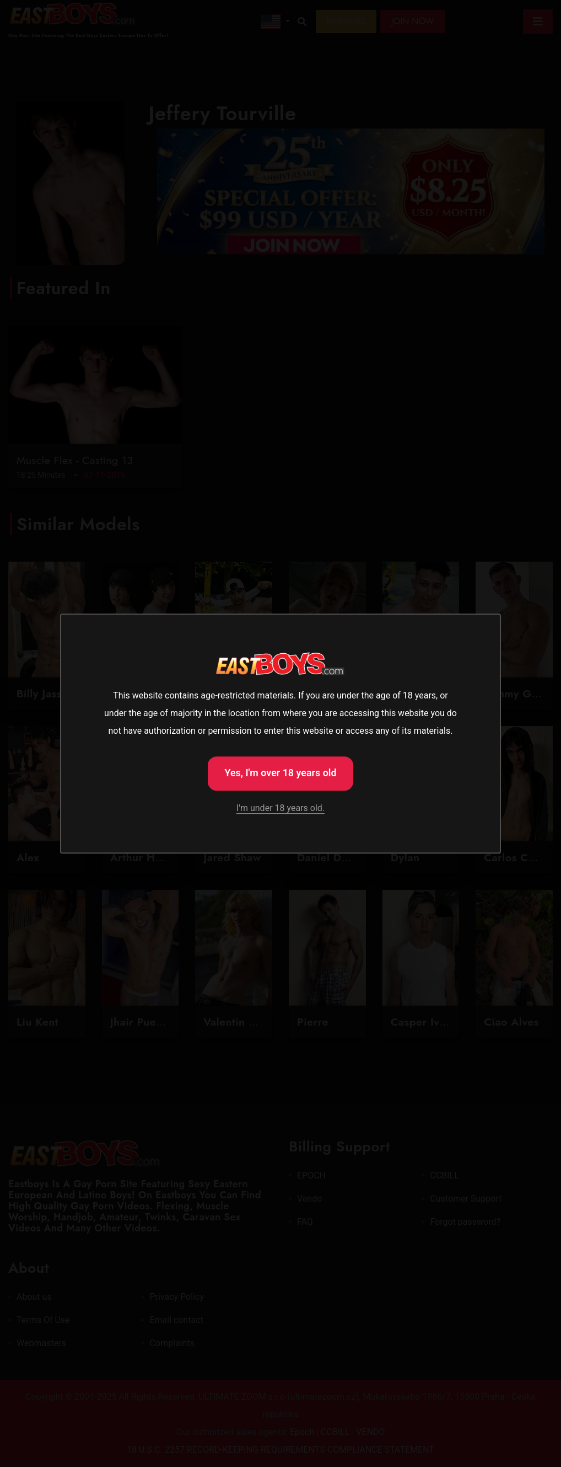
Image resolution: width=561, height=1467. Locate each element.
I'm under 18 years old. (280, 809)
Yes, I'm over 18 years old (280, 772)
